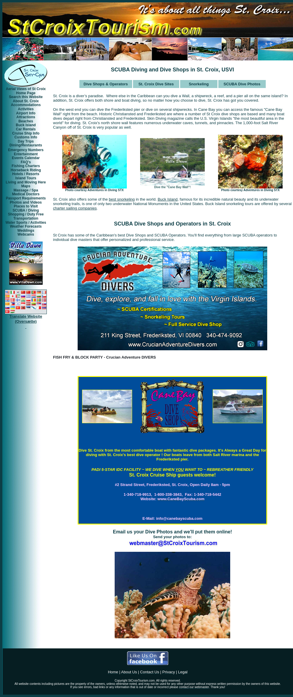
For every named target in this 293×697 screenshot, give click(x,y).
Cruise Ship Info (25, 133)
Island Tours (25, 178)
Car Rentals (26, 129)
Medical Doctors (26, 194)
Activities (25, 109)
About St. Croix (26, 101)
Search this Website (26, 97)
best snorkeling (122, 199)
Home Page (25, 93)
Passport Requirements (26, 198)
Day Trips (26, 141)
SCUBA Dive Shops (138, 224)
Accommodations (26, 105)
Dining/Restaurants (25, 145)
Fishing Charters (26, 166)
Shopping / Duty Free (26, 214)
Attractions (25, 117)
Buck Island (26, 125)
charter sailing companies (75, 208)
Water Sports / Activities (25, 222)
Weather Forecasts (25, 226)
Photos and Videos (26, 202)
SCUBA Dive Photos (241, 84)
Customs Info (26, 137)
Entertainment (26, 154)
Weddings (25, 230)
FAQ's (26, 162)
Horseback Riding (26, 170)
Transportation (25, 218)
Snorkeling (199, 84)
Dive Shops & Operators (106, 84)
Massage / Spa (26, 190)
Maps (26, 186)
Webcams (25, 234)
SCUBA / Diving (26, 210)
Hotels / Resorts (25, 174)
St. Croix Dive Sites (156, 84)
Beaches (25, 121)
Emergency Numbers (26, 150)
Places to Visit (26, 206)
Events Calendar (26, 158)
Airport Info (25, 113)
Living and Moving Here (26, 182)
